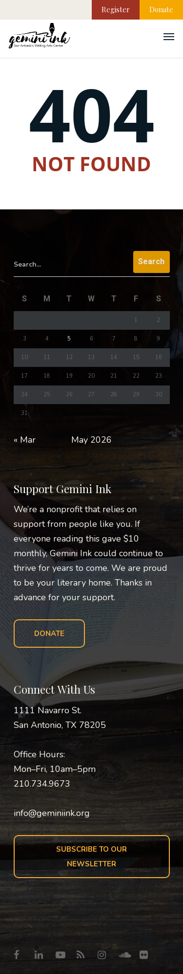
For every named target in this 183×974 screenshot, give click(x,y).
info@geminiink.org (52, 813)
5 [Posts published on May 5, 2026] (69, 338)
